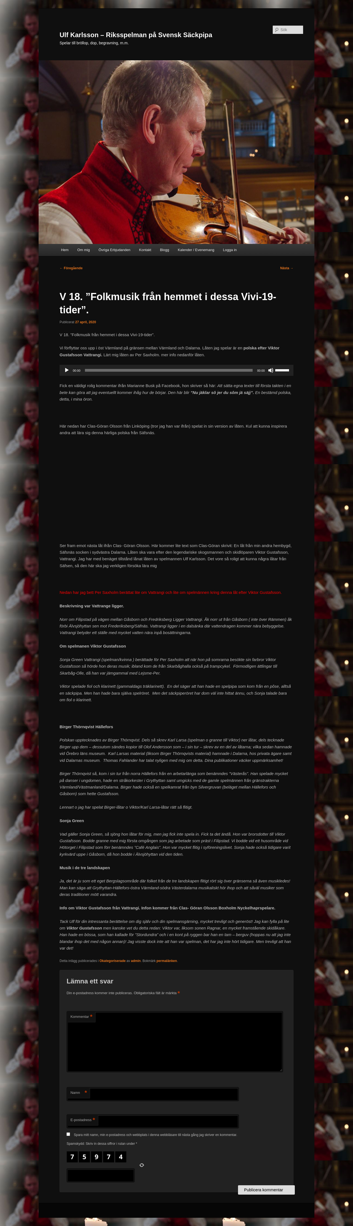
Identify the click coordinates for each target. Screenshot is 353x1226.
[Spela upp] (66, 370)
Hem (64, 250)
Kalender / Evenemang (196, 250)
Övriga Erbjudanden (114, 250)
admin (136, 961)
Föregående (71, 268)
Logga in (230, 250)
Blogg (164, 250)
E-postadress (82, 1120)
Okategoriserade (113, 961)
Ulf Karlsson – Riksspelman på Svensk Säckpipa (136, 35)
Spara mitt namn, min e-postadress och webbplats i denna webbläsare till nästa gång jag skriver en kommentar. (155, 1135)
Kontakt (145, 250)
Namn (78, 1093)
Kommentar (81, 1017)
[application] (176, 370)
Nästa (286, 268)
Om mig (83, 250)
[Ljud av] (271, 370)
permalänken (167, 961)
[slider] (169, 370)
